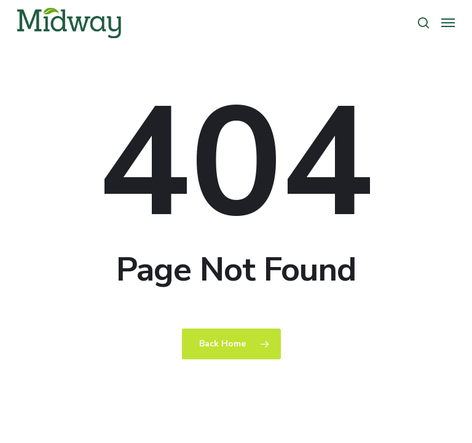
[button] (448, 23)
